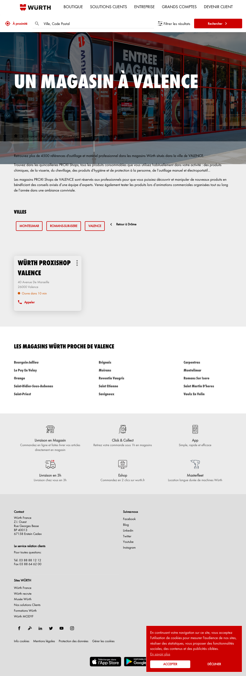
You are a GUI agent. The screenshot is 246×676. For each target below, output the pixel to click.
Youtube (128, 542)
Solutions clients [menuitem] (108, 6)
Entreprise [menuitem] (144, 6)
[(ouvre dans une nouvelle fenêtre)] (105, 661)
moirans (123, 370)
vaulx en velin (208, 393)
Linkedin (128, 530)
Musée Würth (22, 599)
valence (94, 226)
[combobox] (97, 23)
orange (38, 378)
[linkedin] (40, 628)
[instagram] (72, 628)
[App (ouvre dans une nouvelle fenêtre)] (195, 436)
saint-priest (38, 393)
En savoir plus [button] (160, 654)
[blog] (30, 628)
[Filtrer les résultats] (174, 23)
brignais (123, 362)
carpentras (208, 362)
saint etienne (123, 386)
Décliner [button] (214, 664)
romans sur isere (208, 378)
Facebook (129, 519)
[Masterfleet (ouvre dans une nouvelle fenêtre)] (195, 471)
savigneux (123, 393)
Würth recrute (22, 594)
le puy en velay (38, 370)
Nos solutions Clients (27, 605)
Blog (126, 525)
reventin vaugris (123, 378)
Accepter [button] (170, 664)
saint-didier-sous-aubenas (38, 386)
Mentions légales (44, 641)
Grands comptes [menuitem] (179, 6)
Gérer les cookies (103, 641)
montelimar (29, 226)
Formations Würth (25, 611)
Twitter (127, 536)
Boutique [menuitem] (73, 6)
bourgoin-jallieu (38, 362)
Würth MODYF (23, 616)
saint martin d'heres (208, 386)
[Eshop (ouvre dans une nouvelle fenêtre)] (122, 471)
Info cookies (21, 641)
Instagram (129, 547)
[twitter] (51, 628)
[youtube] (61, 628)
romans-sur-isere (63, 226)
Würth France (22, 588)
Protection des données (73, 641)
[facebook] (19, 628)
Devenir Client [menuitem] (218, 6)
